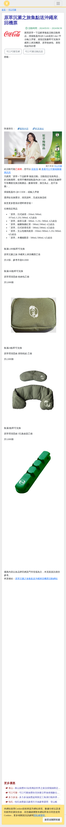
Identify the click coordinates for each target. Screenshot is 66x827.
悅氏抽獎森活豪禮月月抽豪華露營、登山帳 (36, 802)
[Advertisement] (33, 92)
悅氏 (11, 802)
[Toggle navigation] (58, 3)
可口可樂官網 (13, 51)
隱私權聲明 (39, 815)
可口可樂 (12, 10)
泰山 (11, 788)
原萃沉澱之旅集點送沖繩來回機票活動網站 (36, 578)
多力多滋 (13, 797)
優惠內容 (23, 129)
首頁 (4, 10)
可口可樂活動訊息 (34, 51)
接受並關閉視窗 (52, 819)
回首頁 (34, 169)
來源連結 (38, 129)
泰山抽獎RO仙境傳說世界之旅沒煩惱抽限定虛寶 (39, 788)
